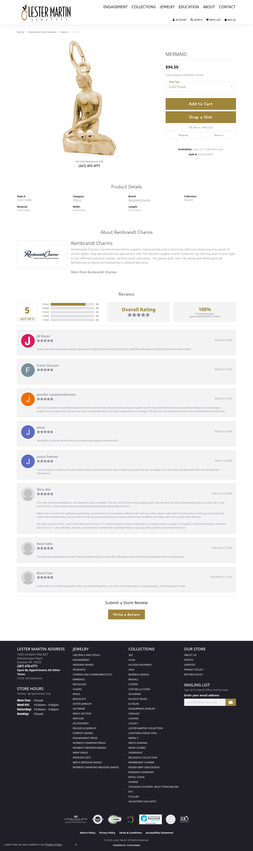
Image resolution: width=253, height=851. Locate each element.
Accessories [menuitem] (81, 723)
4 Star (45, 308)
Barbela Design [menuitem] (138, 674)
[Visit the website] (130, 819)
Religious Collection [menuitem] (142, 757)
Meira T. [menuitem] (133, 738)
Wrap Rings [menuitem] (80, 752)
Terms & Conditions (130, 832)
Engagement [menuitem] (81, 660)
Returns (218, 135)
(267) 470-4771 (89, 166)
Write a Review (126, 614)
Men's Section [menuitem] (82, 713)
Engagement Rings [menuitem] (85, 738)
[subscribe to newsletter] (230, 702)
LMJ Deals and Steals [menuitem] (86, 655)
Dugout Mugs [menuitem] (137, 699)
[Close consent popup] (76, 845)
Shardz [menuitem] (133, 782)
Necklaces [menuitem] (79, 684)
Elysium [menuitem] (133, 703)
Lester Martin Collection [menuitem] (145, 728)
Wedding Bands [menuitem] (83, 664)
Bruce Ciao (45, 573)
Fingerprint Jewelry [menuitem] (141, 708)
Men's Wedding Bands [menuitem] (87, 762)
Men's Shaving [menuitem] (137, 743)
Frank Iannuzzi (47, 365)
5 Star (45, 304)
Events (188, 660)
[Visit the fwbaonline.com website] (115, 819)
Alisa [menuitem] (131, 660)
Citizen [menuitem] (133, 684)
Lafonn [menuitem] (133, 718)
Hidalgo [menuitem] (134, 713)
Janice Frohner (47, 457)
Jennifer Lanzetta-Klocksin (56, 394)
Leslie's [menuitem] (133, 723)
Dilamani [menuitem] (134, 694)
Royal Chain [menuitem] (136, 777)
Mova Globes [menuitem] (137, 747)
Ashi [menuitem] (131, 669)
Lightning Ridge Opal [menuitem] (142, 733)
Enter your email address (201, 695)
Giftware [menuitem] (79, 708)
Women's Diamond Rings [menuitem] (89, 743)
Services (189, 664)
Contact (227, 7)
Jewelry (167, 7)
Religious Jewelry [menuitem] (84, 728)
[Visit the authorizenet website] (98, 819)
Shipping (183, 135)
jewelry (20, 32)
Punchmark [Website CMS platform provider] (133, 845)
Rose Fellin (45, 544)
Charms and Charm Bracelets (42, 32)
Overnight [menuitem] (135, 752)
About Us (190, 655)
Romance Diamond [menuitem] (141, 772)
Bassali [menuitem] (133, 679)
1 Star (45, 319)
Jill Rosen (43, 336)
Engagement (115, 7)
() (97, 304)
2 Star (45, 316)
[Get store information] (29, 678)
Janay (41, 427)
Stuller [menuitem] (133, 796)
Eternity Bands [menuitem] (83, 733)
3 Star (45, 312)
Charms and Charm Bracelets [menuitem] (92, 674)
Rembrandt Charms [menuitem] (141, 762)
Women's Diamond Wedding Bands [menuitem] (96, 767)
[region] (89, 98)
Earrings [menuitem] (79, 679)
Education (189, 7)
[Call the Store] (27, 666)
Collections (144, 7)
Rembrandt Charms (139, 200)
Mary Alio (44, 489)
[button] (180, 20)
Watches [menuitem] (78, 718)
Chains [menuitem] (77, 689)
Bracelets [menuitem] (79, 699)
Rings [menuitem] (76, 694)
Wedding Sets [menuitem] (82, 757)
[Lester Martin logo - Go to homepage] (46, 12)
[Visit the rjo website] (184, 819)
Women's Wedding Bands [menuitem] (89, 747)
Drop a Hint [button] (200, 117)
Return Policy (193, 674)
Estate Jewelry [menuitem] (82, 703)
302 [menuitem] (130, 655)
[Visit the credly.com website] (171, 819)
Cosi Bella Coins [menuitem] (139, 689)
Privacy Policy (193, 669)
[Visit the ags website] (76, 819)
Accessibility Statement (159, 832)
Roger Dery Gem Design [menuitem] (144, 767)
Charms (64, 32)
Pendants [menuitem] (79, 669)
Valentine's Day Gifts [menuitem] (142, 801)
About (209, 7)
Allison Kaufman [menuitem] (140, 664)
